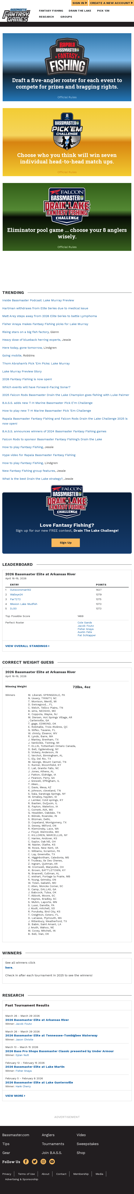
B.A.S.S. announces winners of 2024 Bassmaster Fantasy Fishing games (54, 431)
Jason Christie (24, 1039)
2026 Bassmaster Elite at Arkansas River (37, 1020)
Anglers (48, 1135)
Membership (81, 1173)
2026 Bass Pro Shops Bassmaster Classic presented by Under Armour (59, 1051)
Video (81, 1135)
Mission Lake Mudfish (23, 603)
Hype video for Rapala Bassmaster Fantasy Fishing (39, 455)
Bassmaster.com (15, 1135)
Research (46, 16)
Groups (66, 16)
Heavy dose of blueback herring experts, (31, 339)
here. (9, 967)
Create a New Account (111, 3)
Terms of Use (26, 1173)
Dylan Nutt (22, 1055)
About (45, 1173)
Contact (61, 1173)
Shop (81, 1153)
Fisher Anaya (85, 628)
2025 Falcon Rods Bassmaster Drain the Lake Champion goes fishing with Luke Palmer (65, 395)
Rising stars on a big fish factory (25, 332)
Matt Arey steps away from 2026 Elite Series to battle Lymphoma (49, 316)
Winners (10, 694)
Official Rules (67, 97)
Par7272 (15, 599)
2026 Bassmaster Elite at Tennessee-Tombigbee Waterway (51, 1035)
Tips (5, 1144)
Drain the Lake (80, 10)
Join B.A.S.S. (52, 1153)
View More (14, 1095)
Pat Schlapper (87, 635)
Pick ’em (103, 10)
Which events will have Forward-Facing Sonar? (36, 387)
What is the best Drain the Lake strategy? (32, 478)
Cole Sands (85, 622)
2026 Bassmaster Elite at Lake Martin (35, 1066)
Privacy (6, 1173)
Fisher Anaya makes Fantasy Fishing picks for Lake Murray (45, 324)
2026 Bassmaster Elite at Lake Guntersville (39, 1082)
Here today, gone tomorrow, (22, 347)
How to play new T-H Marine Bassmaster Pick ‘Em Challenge (46, 410)
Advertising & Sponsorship (21, 1179)
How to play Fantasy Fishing (22, 447)
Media (99, 1173)
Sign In (79, 3)
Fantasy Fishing (51, 10)
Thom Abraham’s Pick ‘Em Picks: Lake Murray (36, 363)
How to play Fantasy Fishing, (23, 463)
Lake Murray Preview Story (22, 371)
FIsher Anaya (24, 1070)
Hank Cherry (23, 1086)
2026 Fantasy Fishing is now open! (27, 379)
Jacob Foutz (86, 625)
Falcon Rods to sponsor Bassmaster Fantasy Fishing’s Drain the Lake (52, 439)
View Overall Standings (26, 646)
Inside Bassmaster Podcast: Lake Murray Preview (38, 300)
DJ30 (13, 608)
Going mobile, (12, 355)
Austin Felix (85, 632)
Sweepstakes (88, 1144)
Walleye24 (16, 594)
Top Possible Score (17, 616)
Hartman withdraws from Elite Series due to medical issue (45, 308)
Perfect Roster (14, 622)
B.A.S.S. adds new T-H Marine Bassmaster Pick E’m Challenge (47, 403)
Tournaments (53, 1144)
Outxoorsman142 (20, 589)
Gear (6, 1153)
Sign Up (66, 542)
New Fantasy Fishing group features (28, 471)
